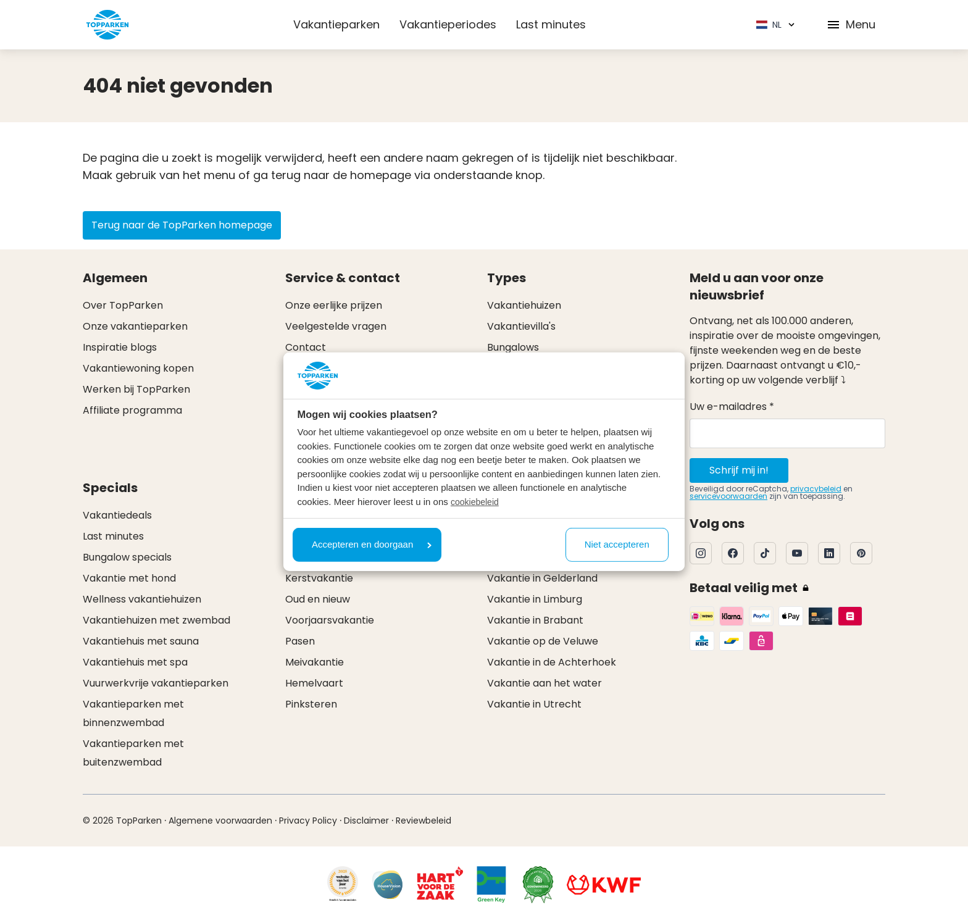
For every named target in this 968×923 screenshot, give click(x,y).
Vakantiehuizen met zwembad (156, 620)
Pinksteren (311, 704)
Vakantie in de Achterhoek (551, 662)
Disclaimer (366, 820)
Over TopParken (123, 305)
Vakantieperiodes (447, 24)
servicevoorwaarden (728, 496)
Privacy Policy (308, 820)
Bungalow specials (127, 557)
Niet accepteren (617, 544)
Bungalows (513, 347)
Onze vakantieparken (135, 326)
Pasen (300, 641)
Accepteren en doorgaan (372, 544)
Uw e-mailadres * (732, 406)
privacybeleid (815, 488)
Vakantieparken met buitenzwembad (133, 753)
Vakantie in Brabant (535, 620)
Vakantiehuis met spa (135, 662)
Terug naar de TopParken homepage (181, 225)
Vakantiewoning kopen (138, 368)
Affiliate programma (132, 410)
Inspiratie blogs (120, 347)
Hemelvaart (314, 683)
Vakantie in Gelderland (542, 578)
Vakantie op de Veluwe (542, 641)
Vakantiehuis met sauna (141, 641)
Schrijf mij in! (739, 470)
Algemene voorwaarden (220, 820)
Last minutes (551, 24)
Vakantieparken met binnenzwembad (133, 713)
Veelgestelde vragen (335, 326)
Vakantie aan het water (544, 683)
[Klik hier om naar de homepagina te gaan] (107, 25)
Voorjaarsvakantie (329, 620)
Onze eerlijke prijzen (333, 305)
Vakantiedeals (117, 515)
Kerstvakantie (319, 578)
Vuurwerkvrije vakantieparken (155, 683)
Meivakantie (314, 662)
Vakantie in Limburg (534, 599)
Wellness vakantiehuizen (142, 599)
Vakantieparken (336, 24)
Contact (305, 347)
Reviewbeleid (423, 820)
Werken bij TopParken (136, 389)
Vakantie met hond (129, 578)
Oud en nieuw (317, 599)
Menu (850, 24)
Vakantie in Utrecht (534, 704)
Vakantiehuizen (524, 305)
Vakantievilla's (521, 326)
